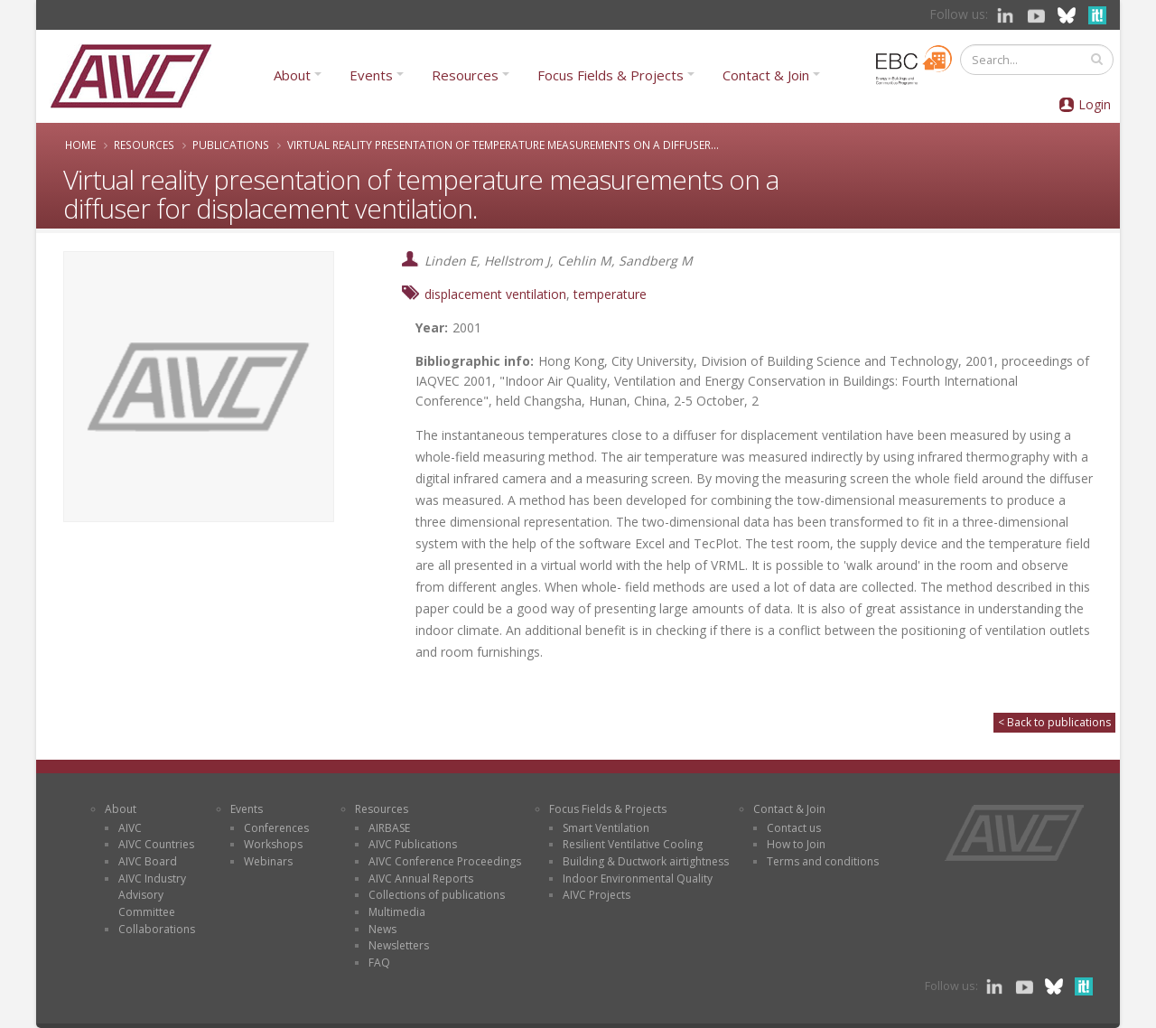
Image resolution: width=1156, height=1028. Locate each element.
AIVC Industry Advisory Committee (152, 895)
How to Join (796, 844)
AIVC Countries (156, 844)
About (292, 75)
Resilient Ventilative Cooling (633, 844)
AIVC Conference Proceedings (444, 861)
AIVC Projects (596, 894)
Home (80, 144)
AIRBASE (389, 828)
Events (371, 75)
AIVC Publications (412, 844)
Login (1094, 104)
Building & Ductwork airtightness (646, 861)
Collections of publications (436, 894)
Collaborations (156, 929)
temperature (610, 294)
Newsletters (398, 945)
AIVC (130, 828)
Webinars (268, 861)
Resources (465, 75)
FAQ (379, 962)
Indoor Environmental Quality (638, 878)
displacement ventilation (495, 294)
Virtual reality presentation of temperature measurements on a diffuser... (503, 144)
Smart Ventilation (606, 828)
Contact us (794, 828)
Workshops (273, 844)
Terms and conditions (823, 861)
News (382, 929)
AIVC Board (147, 861)
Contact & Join (765, 75)
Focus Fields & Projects (610, 75)
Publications (230, 144)
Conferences (276, 828)
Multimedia (396, 912)
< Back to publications (1054, 722)
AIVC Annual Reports (420, 878)
